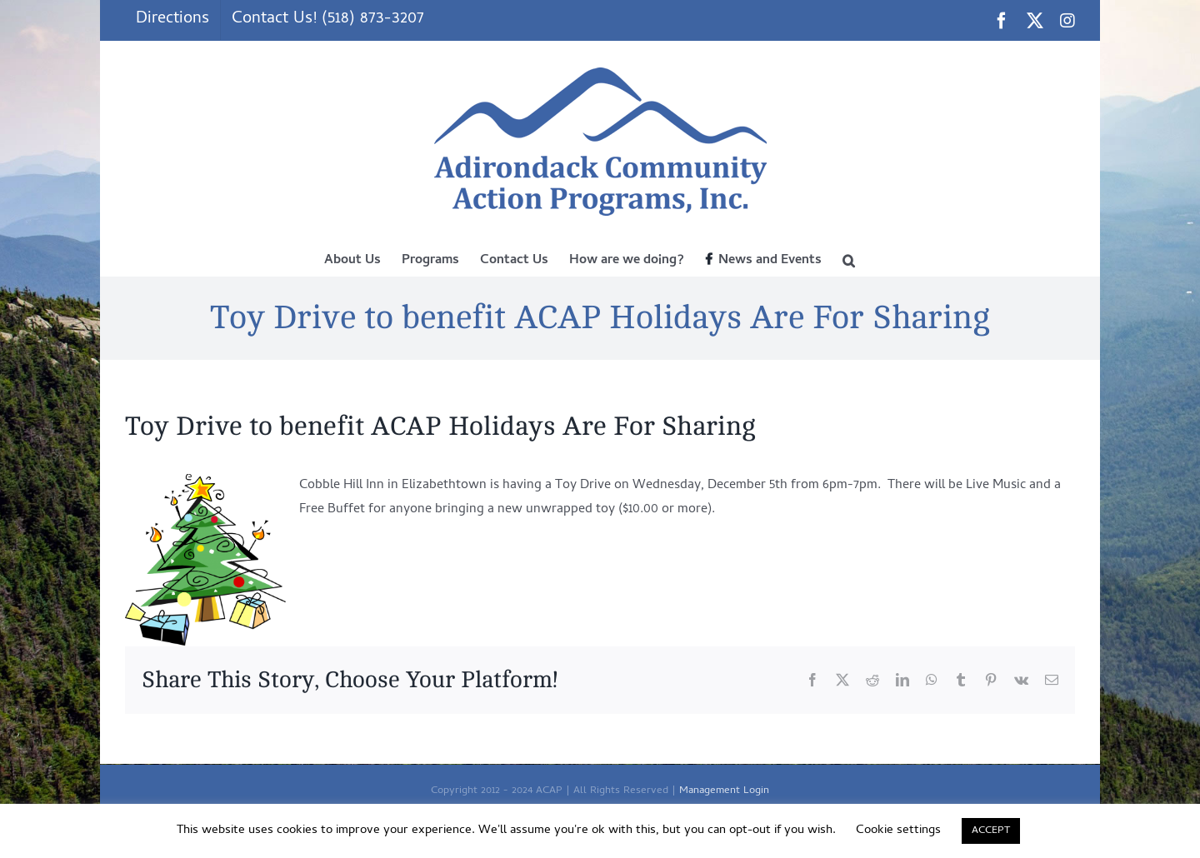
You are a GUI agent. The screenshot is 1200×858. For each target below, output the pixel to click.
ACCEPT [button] (991, 831)
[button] (848, 259)
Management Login (724, 791)
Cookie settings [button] (898, 831)
